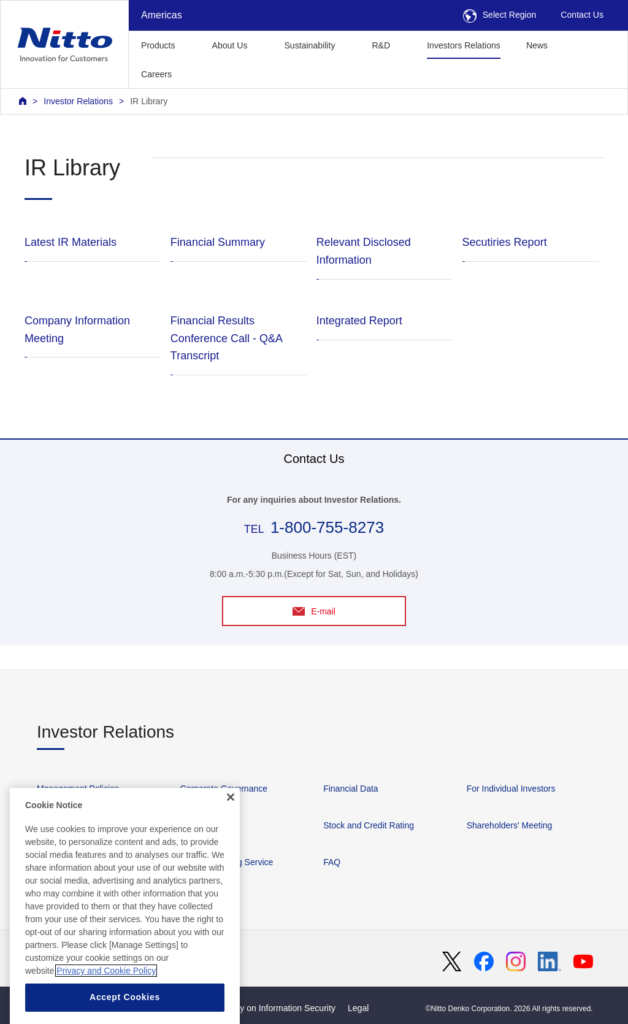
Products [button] (158, 45)
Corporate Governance (223, 788)
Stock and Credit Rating (368, 825)
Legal (358, 1008)
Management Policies (78, 788)
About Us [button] (230, 45)
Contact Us (582, 15)
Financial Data (350, 788)
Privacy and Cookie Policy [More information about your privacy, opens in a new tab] (106, 996)
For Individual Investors (511, 788)
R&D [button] (381, 45)
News (537, 45)
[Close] (230, 821)
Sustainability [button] (309, 45)
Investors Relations (463, 45)
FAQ (331, 862)
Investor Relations (78, 101)
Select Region (500, 15)
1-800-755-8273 (327, 527)
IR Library (148, 101)
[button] (203, 72)
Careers (156, 74)
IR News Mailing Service (227, 862)
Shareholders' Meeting (510, 825)
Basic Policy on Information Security (266, 1008)
